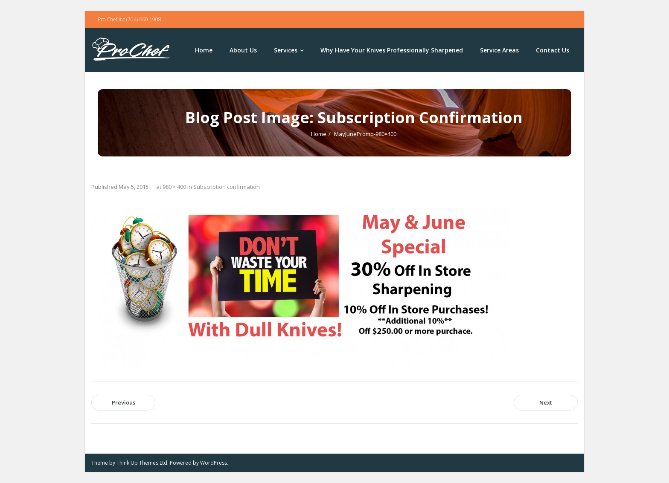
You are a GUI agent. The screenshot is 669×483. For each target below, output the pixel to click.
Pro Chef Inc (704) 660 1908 (129, 19)
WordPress (213, 462)
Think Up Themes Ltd (141, 462)
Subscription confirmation (226, 187)
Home (318, 134)
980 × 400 (174, 187)
